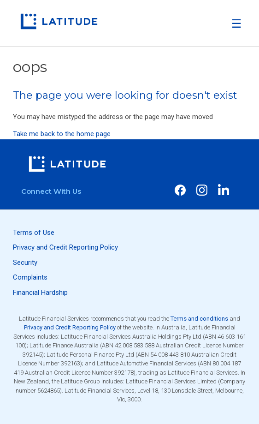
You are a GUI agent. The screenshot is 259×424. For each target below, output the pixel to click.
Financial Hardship (40, 292)
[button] (236, 23)
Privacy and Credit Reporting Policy (65, 247)
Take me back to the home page (62, 134)
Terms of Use (33, 232)
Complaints (30, 277)
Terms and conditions (199, 318)
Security (25, 262)
